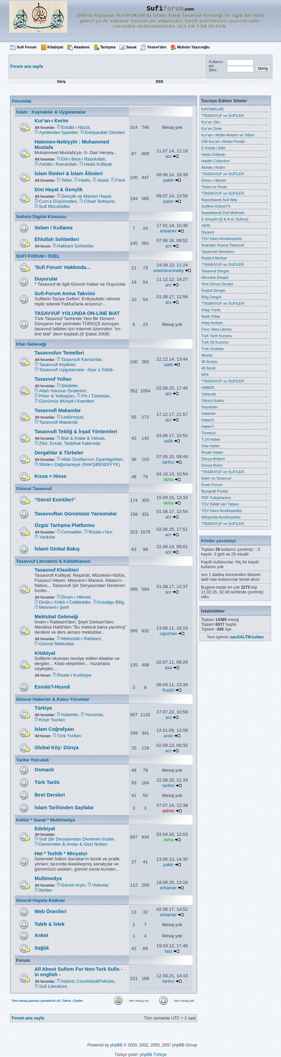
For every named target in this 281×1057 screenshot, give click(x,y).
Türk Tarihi (47, 782)
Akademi (82, 47)
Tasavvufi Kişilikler (57, 364)
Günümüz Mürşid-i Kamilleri (66, 401)
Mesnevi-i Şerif (54, 607)
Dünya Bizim (212, 465)
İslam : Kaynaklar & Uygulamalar (51, 112)
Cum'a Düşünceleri (58, 201)
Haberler (69, 714)
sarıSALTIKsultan (247, 637)
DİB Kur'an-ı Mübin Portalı (223, 141)
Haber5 (207, 420)
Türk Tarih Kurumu (216, 336)
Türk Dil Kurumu (214, 342)
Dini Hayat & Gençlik (59, 189)
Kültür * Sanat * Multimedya (45, 819)
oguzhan (168, 633)
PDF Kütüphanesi (216, 498)
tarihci (168, 462)
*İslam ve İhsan (214, 187)
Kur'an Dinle (211, 128)
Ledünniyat (72, 417)
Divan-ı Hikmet (76, 597)
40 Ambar (209, 362)
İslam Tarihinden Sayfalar (64, 807)
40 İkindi (208, 368)
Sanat (131, 47)
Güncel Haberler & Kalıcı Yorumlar (52, 699)
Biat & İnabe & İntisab (83, 438)
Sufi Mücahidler (54, 206)
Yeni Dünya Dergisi (217, 284)
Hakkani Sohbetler (75, 245)
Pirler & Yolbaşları (57, 395)
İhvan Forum (212, 485)
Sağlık (42, 948)
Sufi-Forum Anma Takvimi (65, 293)
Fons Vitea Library (216, 329)
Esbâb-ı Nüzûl (75, 127)
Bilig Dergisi (211, 297)
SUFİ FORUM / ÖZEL (38, 256)
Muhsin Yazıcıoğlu (193, 47)
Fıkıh (120, 180)
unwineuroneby (168, 270)
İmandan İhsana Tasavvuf (222, 245)
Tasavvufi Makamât (58, 422)
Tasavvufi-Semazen (217, 252)
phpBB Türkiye (153, 1054)
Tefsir (66, 180)
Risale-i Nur (100, 531)
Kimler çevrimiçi (218, 540)
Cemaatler (71, 531)
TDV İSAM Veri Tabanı (220, 504)
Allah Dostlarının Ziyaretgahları (92, 459)
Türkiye (43, 708)
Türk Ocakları (212, 349)
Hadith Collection (215, 161)
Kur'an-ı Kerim (51, 120)
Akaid (102, 180)
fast (168, 951)
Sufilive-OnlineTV (215, 206)
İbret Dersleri (50, 795)
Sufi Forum (27, 47)
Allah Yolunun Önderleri (62, 390)
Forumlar (21, 101)
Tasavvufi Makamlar (58, 410)
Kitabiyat (55, 47)
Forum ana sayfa (28, 1018)
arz (168, 156)
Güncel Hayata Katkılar (40, 900)
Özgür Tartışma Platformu (65, 525)
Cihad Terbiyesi (99, 201)
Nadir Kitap (210, 316)
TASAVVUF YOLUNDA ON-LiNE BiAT (77, 313)
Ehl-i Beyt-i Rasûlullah (83, 159)
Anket (41, 935)
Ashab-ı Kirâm (213, 167)
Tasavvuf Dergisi (215, 271)
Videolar (100, 885)
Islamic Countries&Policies (87, 981)
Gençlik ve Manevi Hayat (86, 196)
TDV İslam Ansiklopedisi (221, 239)
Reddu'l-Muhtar (214, 258)
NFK (205, 375)
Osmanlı (44, 769)
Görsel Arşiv (73, 885)
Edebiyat (45, 828)
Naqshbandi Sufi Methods (222, 213)
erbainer (168, 230)
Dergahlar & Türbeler (59, 452)
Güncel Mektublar (56, 643)
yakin (168, 180)
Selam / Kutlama (53, 227)
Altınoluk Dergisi (214, 277)
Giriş (61, 81)
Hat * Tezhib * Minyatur (61, 853)
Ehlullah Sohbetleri (57, 239)
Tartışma (108, 47)
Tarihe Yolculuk (32, 759)
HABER (207, 388)
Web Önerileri (50, 911)
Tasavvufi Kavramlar (81, 359)
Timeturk (208, 433)
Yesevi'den (156, 47)
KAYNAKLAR (212, 109)
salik (168, 364)
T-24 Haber (210, 439)
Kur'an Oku (210, 122)
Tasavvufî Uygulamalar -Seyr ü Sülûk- (77, 369)
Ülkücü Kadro (212, 400)
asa (168, 667)
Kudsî (168, 690)
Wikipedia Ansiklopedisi (220, 517)
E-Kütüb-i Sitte (213, 148)
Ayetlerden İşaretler (58, 132)
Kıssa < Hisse (50, 476)
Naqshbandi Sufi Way (219, 200)
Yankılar (47, 537)
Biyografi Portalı (214, 491)
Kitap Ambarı (212, 323)
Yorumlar (94, 714)
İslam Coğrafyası (54, 729)
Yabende (208, 394)
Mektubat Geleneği (56, 616)
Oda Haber (210, 446)
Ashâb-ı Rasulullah (58, 164)
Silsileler (69, 385)
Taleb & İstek (50, 924)
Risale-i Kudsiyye (74, 675)
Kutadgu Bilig (110, 602)
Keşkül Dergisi (213, 290)
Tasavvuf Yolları (53, 379)
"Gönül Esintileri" (55, 499)
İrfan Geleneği (31, 344)
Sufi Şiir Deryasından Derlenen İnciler (76, 839)
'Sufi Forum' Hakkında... (62, 267)
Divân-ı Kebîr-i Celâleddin (64, 602)
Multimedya (48, 878)
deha (168, 479)
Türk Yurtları (69, 735)
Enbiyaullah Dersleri (105, 132)
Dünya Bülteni (213, 459)
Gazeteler (209, 407)
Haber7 (207, 426)
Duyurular (46, 279)
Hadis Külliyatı (98, 164)
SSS (159, 81)
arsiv (168, 735)
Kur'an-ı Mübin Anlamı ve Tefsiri (227, 135)
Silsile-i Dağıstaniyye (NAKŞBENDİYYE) (79, 464)
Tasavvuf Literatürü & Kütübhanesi (53, 561)
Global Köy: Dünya (57, 747)
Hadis (84, 180)
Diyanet (207, 232)
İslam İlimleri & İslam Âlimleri (69, 173)
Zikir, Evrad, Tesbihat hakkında (69, 443)
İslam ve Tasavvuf (216, 478)
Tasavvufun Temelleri (59, 353)
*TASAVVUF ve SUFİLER (222, 116)
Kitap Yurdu (211, 310)
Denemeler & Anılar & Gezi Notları (73, 844)
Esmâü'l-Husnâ (52, 687)
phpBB (116, 1045)
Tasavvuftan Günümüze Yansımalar (76, 513)
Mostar (207, 355)
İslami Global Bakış (57, 549)
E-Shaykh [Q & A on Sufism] (224, 219)
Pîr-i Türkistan (95, 395)
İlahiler (45, 890)
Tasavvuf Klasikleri (57, 570)
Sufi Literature (53, 986)
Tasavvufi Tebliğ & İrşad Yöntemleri (76, 431)
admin (168, 810)
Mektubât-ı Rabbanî (81, 638)
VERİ (205, 226)
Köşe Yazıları (52, 719)
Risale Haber (212, 452)
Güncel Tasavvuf (34, 488)
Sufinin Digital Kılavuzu (41, 216)
